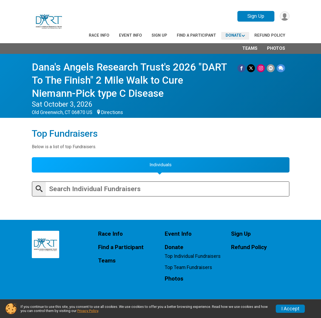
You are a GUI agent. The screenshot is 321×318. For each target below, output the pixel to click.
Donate (234, 35)
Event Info (130, 35)
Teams (249, 48)
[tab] (160, 165)
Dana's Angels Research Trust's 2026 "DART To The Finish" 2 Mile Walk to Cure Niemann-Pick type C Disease (130, 80)
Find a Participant (196, 35)
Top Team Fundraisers (188, 268)
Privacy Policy (87, 311)
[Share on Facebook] (242, 68)
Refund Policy (269, 35)
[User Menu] (284, 16)
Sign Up (255, 16)
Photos (276, 48)
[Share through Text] (281, 68)
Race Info (99, 35)
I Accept (290, 308)
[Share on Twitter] (252, 68)
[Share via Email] (271, 68)
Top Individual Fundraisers (193, 257)
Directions (112, 112)
